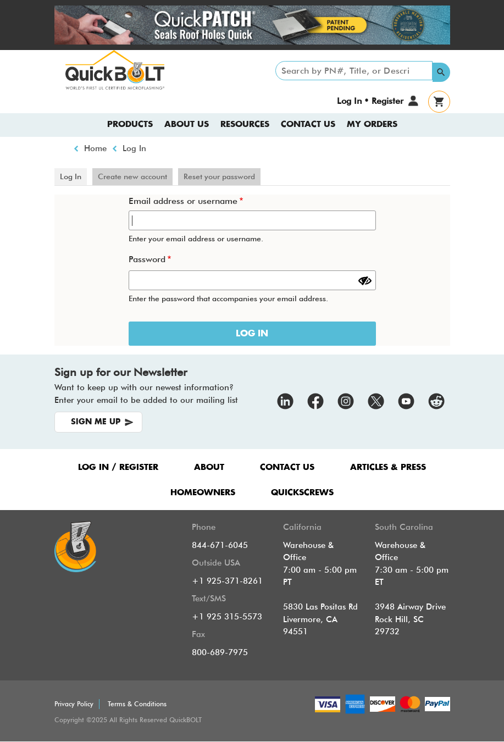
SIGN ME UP (95, 422)
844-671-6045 (220, 545)
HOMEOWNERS (202, 493)
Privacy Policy (73, 704)
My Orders (372, 124)
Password (147, 259)
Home (95, 148)
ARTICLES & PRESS (388, 467)
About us (186, 124)
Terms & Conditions (137, 704)
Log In (134, 148)
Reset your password (219, 176)
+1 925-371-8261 (227, 581)
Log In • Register (370, 101)
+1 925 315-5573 (227, 617)
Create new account (132, 176)
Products (130, 124)
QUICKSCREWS (302, 493)
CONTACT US (287, 467)
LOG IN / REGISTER (118, 467)
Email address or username (183, 201)
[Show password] (365, 280)
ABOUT (209, 467)
